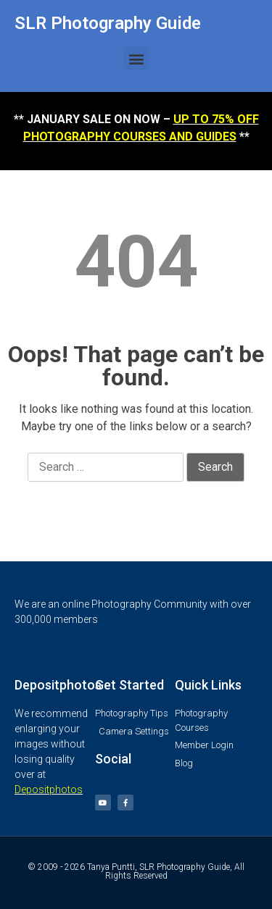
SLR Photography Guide (108, 23)
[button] (136, 58)
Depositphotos (49, 789)
